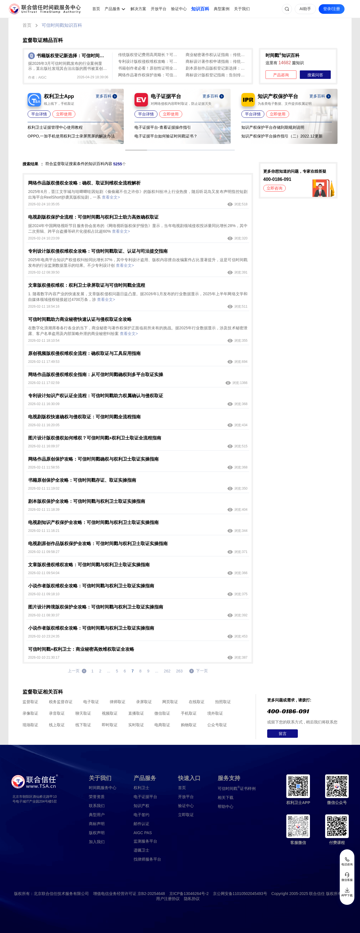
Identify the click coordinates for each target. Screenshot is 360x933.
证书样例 (237, 788)
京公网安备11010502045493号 (240, 893)
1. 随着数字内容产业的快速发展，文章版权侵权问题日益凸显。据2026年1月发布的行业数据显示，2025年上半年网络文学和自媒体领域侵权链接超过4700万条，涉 (138, 297)
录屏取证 (144, 701)
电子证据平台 (145, 796)
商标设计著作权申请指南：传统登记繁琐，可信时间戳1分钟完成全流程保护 (217, 61)
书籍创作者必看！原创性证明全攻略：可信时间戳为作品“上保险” (149, 68)
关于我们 (242, 8)
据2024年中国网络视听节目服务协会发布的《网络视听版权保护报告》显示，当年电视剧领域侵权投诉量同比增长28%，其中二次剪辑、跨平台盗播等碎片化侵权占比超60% (138, 228)
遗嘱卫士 (141, 850)
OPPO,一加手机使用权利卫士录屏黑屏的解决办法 (71, 136)
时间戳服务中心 (102, 787)
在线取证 (196, 701)
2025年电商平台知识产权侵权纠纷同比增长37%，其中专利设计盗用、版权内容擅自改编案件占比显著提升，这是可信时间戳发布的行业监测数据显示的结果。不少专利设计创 (138, 262)
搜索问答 (315, 75)
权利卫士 (141, 787)
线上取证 (57, 725)
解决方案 (138, 8)
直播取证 (136, 713)
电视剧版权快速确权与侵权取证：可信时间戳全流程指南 (84, 416)
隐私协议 (192, 898)
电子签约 (141, 814)
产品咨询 (281, 75)
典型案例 (222, 8)
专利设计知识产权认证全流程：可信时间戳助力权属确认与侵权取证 (95, 395)
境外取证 (215, 713)
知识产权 (141, 805)
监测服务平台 (145, 841)
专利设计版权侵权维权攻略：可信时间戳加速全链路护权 (149, 61)
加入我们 (97, 841)
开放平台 (158, 8)
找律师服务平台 (147, 859)
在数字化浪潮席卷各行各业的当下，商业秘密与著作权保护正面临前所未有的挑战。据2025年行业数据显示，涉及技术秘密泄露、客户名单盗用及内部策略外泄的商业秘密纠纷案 (138, 331)
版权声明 (97, 832)
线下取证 (83, 725)
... (108, 671)
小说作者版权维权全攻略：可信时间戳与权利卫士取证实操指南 (91, 585)
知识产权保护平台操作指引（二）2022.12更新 (282, 136)
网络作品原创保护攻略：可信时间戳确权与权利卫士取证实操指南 (93, 459)
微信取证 (162, 713)
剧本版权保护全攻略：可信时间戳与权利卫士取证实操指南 (86, 501)
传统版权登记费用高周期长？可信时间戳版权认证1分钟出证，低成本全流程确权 (149, 54)
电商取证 (162, 725)
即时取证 (110, 725)
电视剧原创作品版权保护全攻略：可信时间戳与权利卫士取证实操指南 (98, 543)
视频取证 (110, 713)
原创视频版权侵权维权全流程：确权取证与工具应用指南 (84, 353)
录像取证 (30, 713)
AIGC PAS (143, 832)
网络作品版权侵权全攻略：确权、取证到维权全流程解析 (84, 183)
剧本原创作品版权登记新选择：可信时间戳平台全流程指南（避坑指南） (217, 68)
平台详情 (39, 114)
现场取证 (30, 725)
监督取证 (30, 701)
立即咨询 (274, 188)
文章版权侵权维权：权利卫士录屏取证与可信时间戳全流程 (86, 285)
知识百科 (200, 8)
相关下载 (225, 797)
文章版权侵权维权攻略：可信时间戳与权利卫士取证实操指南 (89, 564)
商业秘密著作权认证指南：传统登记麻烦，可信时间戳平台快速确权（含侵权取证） (217, 54)
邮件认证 (141, 823)
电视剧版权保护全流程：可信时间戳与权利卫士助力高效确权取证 (93, 217)
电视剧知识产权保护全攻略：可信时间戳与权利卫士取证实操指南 (93, 522)
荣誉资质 (97, 796)
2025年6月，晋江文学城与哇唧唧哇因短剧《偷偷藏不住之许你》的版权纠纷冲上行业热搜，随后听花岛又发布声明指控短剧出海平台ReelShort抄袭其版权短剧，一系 (138, 194)
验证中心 (179, 8)
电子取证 (91, 701)
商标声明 (97, 823)
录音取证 (57, 713)
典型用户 (97, 814)
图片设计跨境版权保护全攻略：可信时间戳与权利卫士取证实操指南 (95, 607)
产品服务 (112, 8)
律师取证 (117, 701)
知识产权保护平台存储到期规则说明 (272, 127)
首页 (96, 8)
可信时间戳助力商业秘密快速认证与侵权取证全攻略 (80, 319)
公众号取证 (217, 725)
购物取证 (189, 725)
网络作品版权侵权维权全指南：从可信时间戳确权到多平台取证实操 (95, 374)
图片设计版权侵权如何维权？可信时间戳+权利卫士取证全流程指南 (94, 438)
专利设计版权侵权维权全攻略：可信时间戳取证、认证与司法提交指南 (98, 251)
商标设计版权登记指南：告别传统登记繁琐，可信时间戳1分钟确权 (217, 75)
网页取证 (170, 701)
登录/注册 (331, 8)
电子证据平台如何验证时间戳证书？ (165, 136)
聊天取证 (83, 713)
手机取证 (189, 713)
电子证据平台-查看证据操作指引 (162, 127)
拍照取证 (223, 701)
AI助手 (305, 8)
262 (167, 671)
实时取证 (136, 725)
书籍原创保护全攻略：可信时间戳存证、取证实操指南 (82, 480)
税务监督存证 (61, 701)
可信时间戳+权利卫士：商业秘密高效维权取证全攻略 (81, 649)
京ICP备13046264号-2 (189, 893)
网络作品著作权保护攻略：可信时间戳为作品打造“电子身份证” (149, 75)
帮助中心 (225, 806)
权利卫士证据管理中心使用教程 (55, 127)
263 (179, 671)
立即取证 (186, 814)
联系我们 (97, 805)
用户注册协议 (168, 898)
